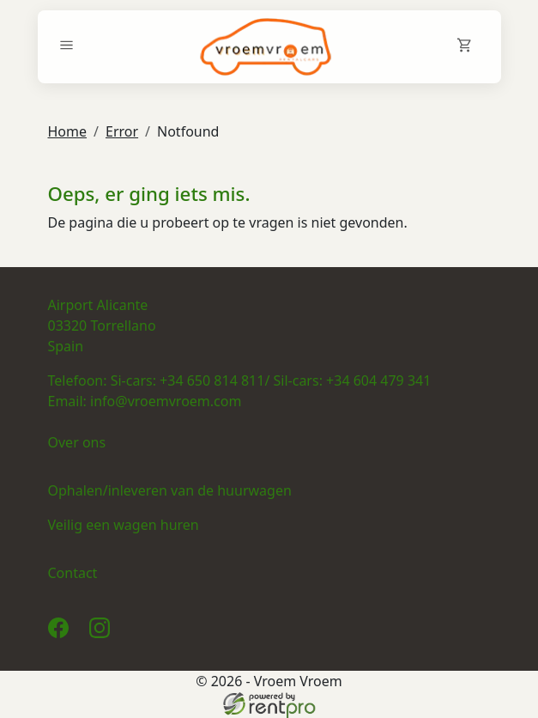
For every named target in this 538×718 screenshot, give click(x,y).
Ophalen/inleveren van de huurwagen (170, 490)
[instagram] (103, 633)
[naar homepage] (265, 46)
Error (122, 131)
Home (68, 131)
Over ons (77, 442)
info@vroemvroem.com (165, 401)
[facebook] (62, 633)
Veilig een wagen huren (123, 524)
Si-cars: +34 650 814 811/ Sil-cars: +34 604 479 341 (271, 380)
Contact (73, 572)
